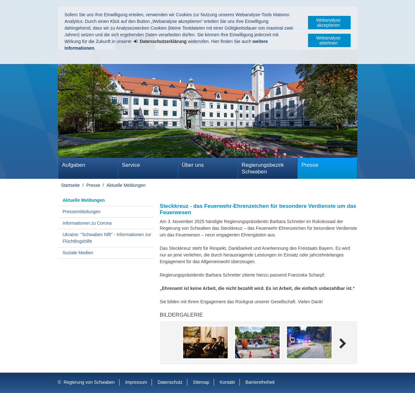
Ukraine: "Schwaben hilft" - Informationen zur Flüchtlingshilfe (107, 238)
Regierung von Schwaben (89, 382)
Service (131, 165)
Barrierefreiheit (260, 382)
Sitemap (201, 382)
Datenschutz (170, 382)
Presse (310, 165)
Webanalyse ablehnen (328, 40)
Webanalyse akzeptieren (328, 23)
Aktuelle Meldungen (126, 185)
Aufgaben (73, 165)
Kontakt (227, 382)
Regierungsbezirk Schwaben (263, 168)
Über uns (193, 165)
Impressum (136, 382)
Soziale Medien (78, 252)
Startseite (70, 185)
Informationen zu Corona (87, 223)
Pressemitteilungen (82, 211)
